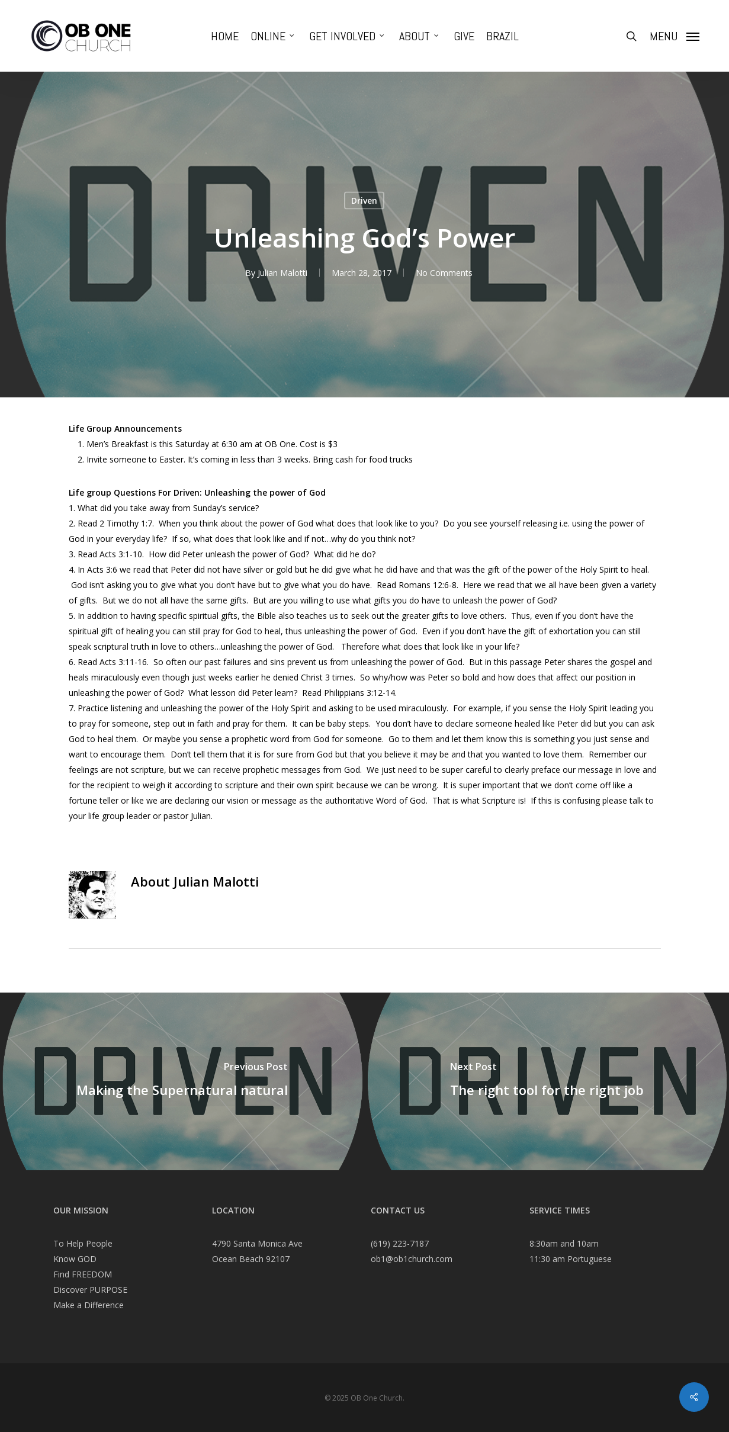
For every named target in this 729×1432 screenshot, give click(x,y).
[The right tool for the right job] (547, 1081)
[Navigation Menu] (674, 36)
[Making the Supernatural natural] (182, 1081)
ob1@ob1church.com (411, 1258)
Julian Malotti (282, 272)
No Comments (444, 272)
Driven (364, 200)
